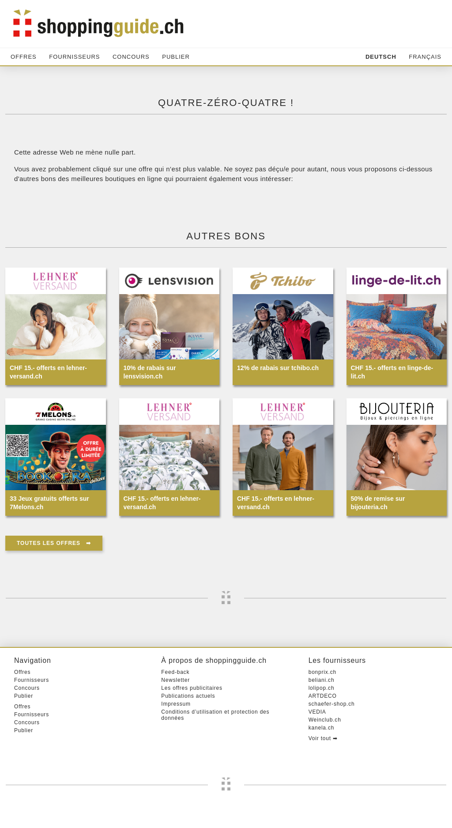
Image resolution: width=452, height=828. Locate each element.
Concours (131, 56)
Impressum (176, 704)
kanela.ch (322, 728)
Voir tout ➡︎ (323, 738)
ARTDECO (323, 696)
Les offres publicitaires (191, 688)
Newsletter (175, 680)
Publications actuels (188, 696)
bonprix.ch (322, 672)
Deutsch (380, 56)
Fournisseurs (74, 56)
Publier (176, 56)
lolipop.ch (322, 688)
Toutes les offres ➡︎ (54, 543)
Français (425, 56)
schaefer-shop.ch (332, 704)
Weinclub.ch (325, 720)
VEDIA (317, 712)
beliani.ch (322, 680)
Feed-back (175, 672)
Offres (24, 56)
